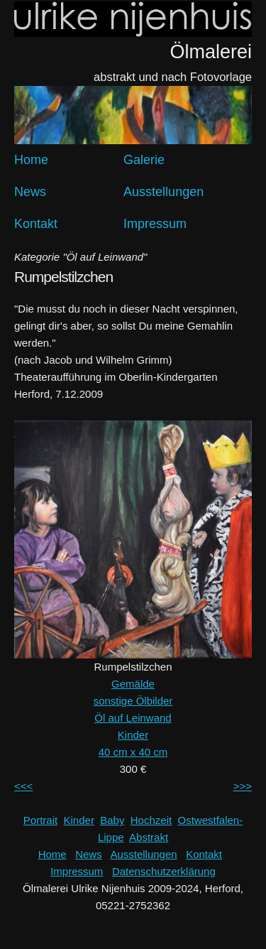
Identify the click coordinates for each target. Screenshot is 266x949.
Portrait (40, 820)
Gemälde (133, 684)
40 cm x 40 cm (133, 752)
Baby (112, 820)
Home (31, 160)
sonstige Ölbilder (133, 701)
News (30, 192)
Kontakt (35, 224)
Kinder (133, 735)
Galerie (144, 160)
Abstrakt (148, 837)
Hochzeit (151, 820)
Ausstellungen (163, 192)
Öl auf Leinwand (132, 718)
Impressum (155, 224)
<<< (23, 786)
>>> (242, 786)
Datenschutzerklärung (164, 871)
